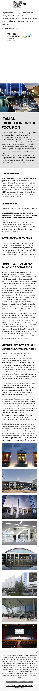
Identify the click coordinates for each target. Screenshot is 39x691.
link (31, 671)
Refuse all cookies (19, 688)
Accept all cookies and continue (19, 685)
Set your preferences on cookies (19, 682)
